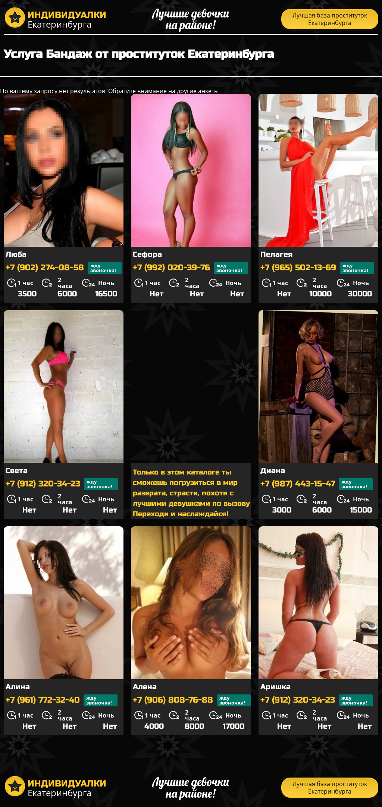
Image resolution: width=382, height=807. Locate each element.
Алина (18, 686)
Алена (145, 686)
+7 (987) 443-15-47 (316, 484)
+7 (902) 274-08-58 (64, 268)
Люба (16, 254)
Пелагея (276, 254)
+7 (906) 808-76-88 (192, 700)
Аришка (275, 686)
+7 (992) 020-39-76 (190, 268)
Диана (272, 470)
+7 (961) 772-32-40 (62, 700)
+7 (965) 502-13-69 (317, 268)
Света (17, 470)
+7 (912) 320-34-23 (62, 484)
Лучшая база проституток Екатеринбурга (329, 19)
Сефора (147, 254)
